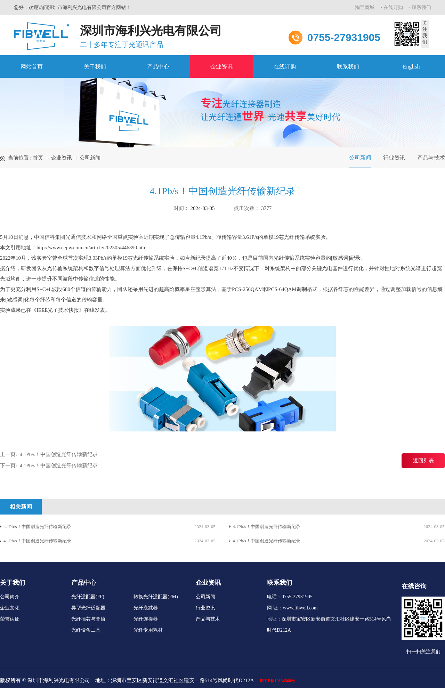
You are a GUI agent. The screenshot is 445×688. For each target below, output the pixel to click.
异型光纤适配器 (88, 607)
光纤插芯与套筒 (88, 619)
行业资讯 (394, 158)
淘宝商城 (364, 7)
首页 (38, 158)
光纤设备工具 (85, 630)
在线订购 (393, 7)
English (411, 67)
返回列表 (423, 460)
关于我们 (95, 67)
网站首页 (32, 67)
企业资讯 (221, 67)
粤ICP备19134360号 (277, 680)
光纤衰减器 (146, 607)
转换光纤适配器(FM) (156, 596)
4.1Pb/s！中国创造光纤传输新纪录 (59, 454)
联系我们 (421, 7)
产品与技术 (431, 158)
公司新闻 (90, 158)
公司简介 (9, 596)
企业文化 (9, 607)
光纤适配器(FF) (87, 596)
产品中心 (158, 67)
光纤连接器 (146, 619)
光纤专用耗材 (148, 630)
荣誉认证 (9, 619)
